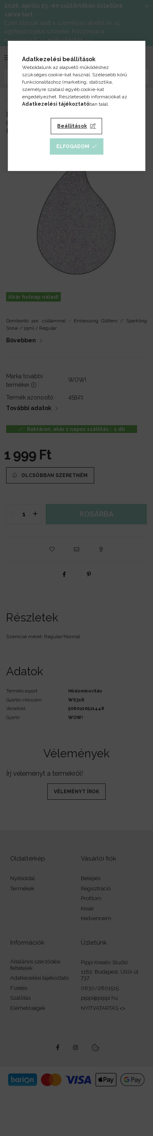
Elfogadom (72, 146)
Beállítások (72, 126)
